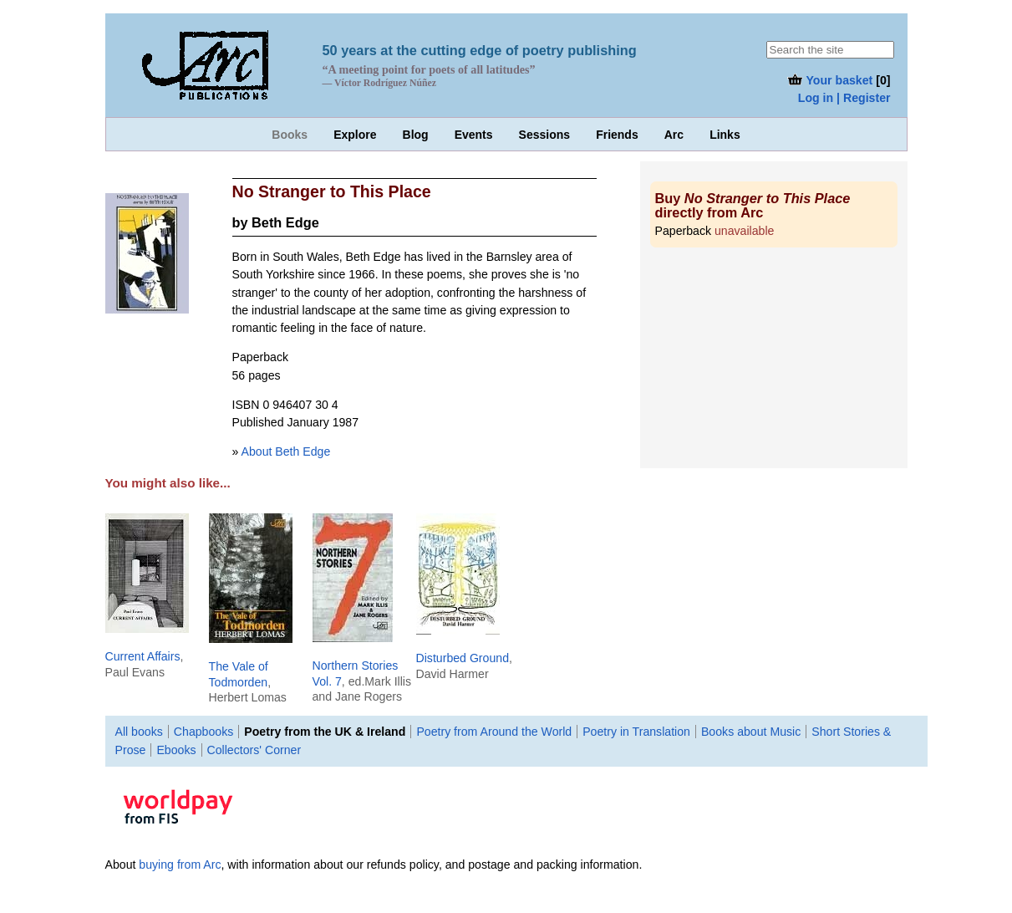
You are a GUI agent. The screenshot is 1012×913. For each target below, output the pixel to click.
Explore (354, 134)
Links (724, 134)
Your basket (829, 80)
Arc (674, 134)
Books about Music (751, 731)
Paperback (715, 230)
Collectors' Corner (254, 750)
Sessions (544, 134)
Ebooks (176, 750)
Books (290, 134)
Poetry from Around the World (494, 731)
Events (474, 134)
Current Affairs (143, 656)
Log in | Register (844, 98)
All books (139, 731)
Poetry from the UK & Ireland (324, 731)
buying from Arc (180, 864)
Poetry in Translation (636, 731)
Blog (416, 134)
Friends (617, 134)
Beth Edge (285, 222)
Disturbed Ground (463, 658)
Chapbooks (203, 731)
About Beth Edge (286, 451)
